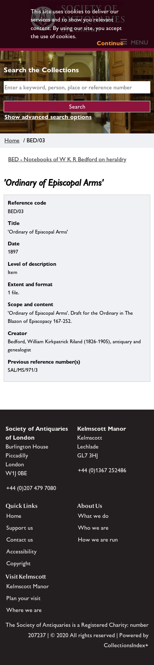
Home (12, 140)
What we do (93, 515)
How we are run (98, 539)
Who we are (93, 527)
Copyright (18, 563)
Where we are (24, 609)
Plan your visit (23, 598)
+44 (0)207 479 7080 (31, 488)
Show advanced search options (48, 116)
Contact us (19, 539)
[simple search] (77, 87)
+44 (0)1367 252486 (102, 470)
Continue (110, 43)
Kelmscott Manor (27, 586)
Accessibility (21, 551)
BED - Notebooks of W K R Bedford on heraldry (67, 159)
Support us (19, 527)
